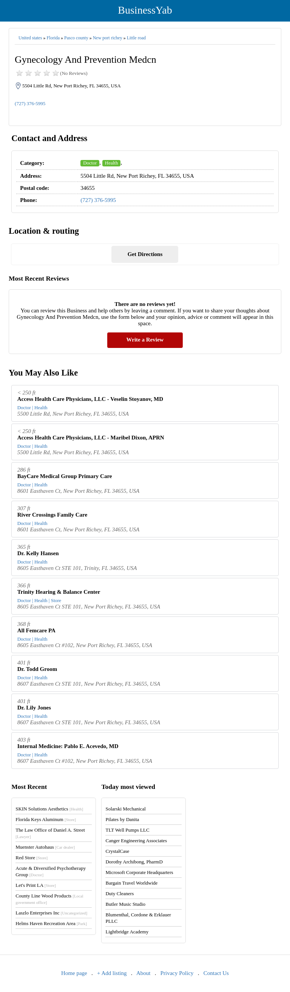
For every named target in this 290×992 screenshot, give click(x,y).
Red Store (31, 857)
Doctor (90, 163)
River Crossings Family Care (52, 515)
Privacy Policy (177, 973)
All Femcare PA (36, 630)
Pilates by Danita (122, 819)
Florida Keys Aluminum (45, 819)
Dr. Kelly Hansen (38, 553)
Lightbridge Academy (126, 932)
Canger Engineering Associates (136, 840)
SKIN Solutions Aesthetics (49, 809)
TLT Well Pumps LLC (127, 830)
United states (30, 37)
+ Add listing (111, 973)
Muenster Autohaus (45, 847)
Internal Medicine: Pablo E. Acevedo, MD (68, 746)
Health (111, 163)
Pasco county (76, 37)
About (143, 973)
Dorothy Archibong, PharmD (133, 862)
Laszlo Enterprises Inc (51, 913)
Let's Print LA (35, 885)
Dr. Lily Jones (34, 708)
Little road (136, 37)
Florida (53, 37)
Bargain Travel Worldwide (131, 883)
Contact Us (216, 973)
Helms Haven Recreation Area (51, 923)
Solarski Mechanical (125, 809)
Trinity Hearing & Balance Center (58, 592)
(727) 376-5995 (30, 103)
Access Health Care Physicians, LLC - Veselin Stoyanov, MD (90, 399)
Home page (74, 973)
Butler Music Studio (125, 904)
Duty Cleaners (119, 893)
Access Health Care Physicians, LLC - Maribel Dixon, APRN (90, 438)
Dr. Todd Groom (37, 669)
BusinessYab (145, 10)
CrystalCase (117, 851)
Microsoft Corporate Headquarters (139, 872)
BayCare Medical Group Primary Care (64, 476)
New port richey (107, 37)
